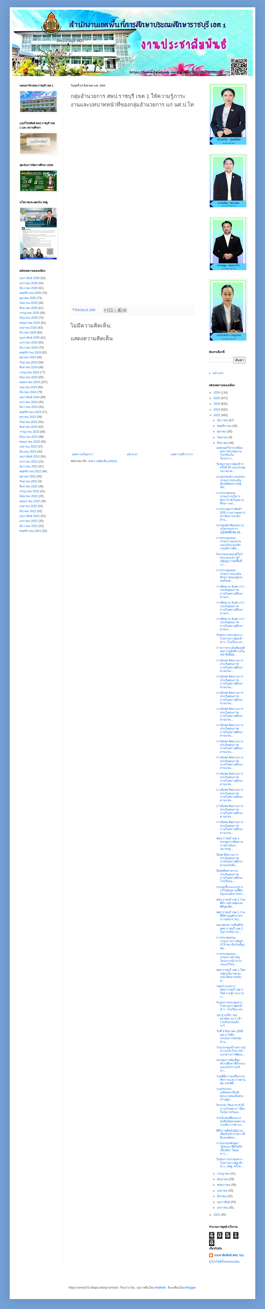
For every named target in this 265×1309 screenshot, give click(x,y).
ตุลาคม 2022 (27, 476)
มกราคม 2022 (28, 521)
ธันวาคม (223, 420)
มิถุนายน (223, 1179)
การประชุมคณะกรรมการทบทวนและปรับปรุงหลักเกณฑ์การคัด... (228, 543)
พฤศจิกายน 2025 (30, 293)
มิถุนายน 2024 (28, 377)
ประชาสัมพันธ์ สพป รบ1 (229, 1255)
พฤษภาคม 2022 (29, 501)
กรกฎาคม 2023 (29, 431)
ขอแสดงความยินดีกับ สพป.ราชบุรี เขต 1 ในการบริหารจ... (230, 928)
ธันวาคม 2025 (28, 288)
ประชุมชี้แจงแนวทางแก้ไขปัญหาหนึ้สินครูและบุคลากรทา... (230, 890)
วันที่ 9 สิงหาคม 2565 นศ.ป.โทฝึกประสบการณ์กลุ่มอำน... (229, 1036)
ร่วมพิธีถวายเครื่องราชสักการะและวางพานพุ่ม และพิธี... (230, 1080)
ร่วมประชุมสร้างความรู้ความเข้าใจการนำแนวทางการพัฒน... (230, 1051)
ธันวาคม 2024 (28, 347)
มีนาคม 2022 (27, 511)
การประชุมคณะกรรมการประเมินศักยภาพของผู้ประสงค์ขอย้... (229, 575)
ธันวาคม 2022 (28, 466)
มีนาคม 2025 (27, 332)
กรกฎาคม (223, 1173)
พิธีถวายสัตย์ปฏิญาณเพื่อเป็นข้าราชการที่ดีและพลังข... (230, 1134)
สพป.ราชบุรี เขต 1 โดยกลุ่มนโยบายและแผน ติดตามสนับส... (230, 975)
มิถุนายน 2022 (28, 496)
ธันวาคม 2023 (28, 407)
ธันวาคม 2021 (28, 526)
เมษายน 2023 (28, 446)
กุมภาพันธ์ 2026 (29, 278)
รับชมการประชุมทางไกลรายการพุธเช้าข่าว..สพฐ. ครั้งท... (229, 1163)
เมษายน (222, 1190)
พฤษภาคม (224, 1184)
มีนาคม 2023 (27, 451)
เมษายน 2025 (28, 327)
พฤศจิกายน (224, 426)
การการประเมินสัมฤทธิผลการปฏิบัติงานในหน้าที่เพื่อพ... (230, 651)
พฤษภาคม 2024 (29, 382)
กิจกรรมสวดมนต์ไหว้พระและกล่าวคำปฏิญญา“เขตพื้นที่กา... (229, 559)
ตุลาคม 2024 (27, 357)
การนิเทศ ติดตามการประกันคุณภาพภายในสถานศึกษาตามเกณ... (229, 666)
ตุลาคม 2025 (27, 298)
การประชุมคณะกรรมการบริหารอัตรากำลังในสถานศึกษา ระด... (230, 498)
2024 (217, 403)
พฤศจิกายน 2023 (30, 412)
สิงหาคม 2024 (28, 367)
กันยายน (222, 437)
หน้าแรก (132, 454)
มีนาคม (222, 1196)
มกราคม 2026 (28, 283)
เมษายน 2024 (28, 387)
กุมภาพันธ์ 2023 (29, 456)
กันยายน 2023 (28, 422)
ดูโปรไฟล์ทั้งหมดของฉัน (224, 1261)
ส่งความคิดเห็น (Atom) (102, 461)
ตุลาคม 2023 (27, 417)
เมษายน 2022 (28, 506)
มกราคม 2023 (28, 461)
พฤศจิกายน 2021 (30, 531)
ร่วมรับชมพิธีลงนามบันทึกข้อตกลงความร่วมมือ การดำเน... (230, 1121)
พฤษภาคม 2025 (29, 323)
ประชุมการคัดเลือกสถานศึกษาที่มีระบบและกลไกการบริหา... (230, 1065)
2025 (217, 398)
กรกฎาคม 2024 (29, 372)
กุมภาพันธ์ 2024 (29, 397)
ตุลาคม (222, 431)
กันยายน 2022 (28, 481)
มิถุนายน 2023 (28, 437)
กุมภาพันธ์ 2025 (29, 337)
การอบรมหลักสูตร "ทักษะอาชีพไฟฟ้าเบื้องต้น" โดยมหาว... (229, 1148)
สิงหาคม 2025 (28, 308)
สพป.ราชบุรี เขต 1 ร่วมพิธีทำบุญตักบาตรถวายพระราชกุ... (230, 916)
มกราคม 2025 (28, 342)
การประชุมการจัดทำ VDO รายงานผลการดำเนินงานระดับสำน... (230, 514)
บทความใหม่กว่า (82, 454)
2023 (217, 409)
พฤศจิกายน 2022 (30, 471)
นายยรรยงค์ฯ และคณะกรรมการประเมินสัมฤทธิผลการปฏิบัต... (230, 482)
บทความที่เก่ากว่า (182, 454)
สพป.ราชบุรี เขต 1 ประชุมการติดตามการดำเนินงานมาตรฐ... (229, 844)
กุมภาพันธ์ (224, 1202)
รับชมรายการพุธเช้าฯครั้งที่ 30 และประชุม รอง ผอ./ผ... (231, 467)
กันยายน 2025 (28, 303)
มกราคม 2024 (28, 402)
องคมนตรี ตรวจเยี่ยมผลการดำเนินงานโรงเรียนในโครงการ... (229, 453)
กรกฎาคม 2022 (29, 491)
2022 (217, 415)
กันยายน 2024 (28, 362)
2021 (217, 1214)
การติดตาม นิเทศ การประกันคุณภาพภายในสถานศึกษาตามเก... (230, 592)
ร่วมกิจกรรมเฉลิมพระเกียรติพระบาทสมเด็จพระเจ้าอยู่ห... (230, 1094)
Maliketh (160, 1287)
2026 (217, 392)
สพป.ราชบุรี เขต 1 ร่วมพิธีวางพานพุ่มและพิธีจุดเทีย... (230, 903)
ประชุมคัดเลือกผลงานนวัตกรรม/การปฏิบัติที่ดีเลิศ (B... (230, 529)
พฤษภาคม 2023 (29, 441)
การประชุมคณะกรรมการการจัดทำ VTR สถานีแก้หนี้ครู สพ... (230, 943)
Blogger (191, 1287)
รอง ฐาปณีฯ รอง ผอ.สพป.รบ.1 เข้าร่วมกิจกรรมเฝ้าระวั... (229, 1020)
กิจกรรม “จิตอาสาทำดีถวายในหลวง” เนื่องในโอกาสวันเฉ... (230, 1108)
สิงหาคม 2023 (28, 427)
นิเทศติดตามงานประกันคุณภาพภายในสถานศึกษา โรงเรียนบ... (229, 876)
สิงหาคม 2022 (28, 486)
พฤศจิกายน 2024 (30, 352)
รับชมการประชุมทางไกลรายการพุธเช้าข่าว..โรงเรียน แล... (230, 638)
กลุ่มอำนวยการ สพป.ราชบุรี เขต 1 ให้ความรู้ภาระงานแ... (230, 991)
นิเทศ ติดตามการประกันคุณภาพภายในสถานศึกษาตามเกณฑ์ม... (229, 860)
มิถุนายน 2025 (28, 317)
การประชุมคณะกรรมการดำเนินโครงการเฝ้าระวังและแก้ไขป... (229, 959)
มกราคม (222, 1207)
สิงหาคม (222, 443)
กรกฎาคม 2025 (29, 313)
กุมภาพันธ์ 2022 (29, 516)
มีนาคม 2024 (27, 392)
